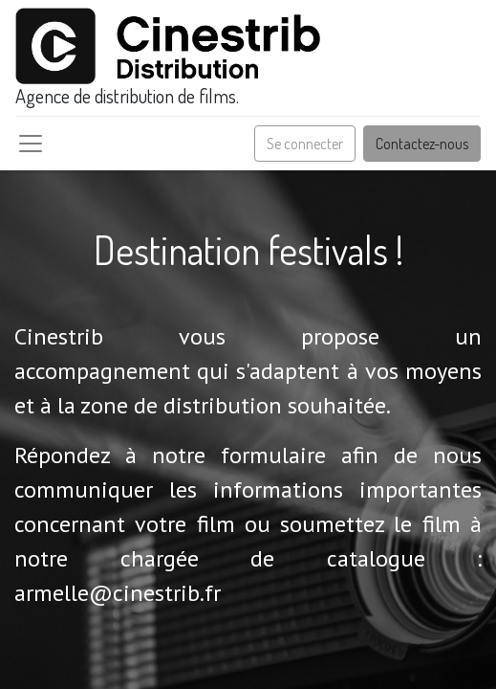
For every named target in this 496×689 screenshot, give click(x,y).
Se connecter (305, 143)
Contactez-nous (422, 143)
